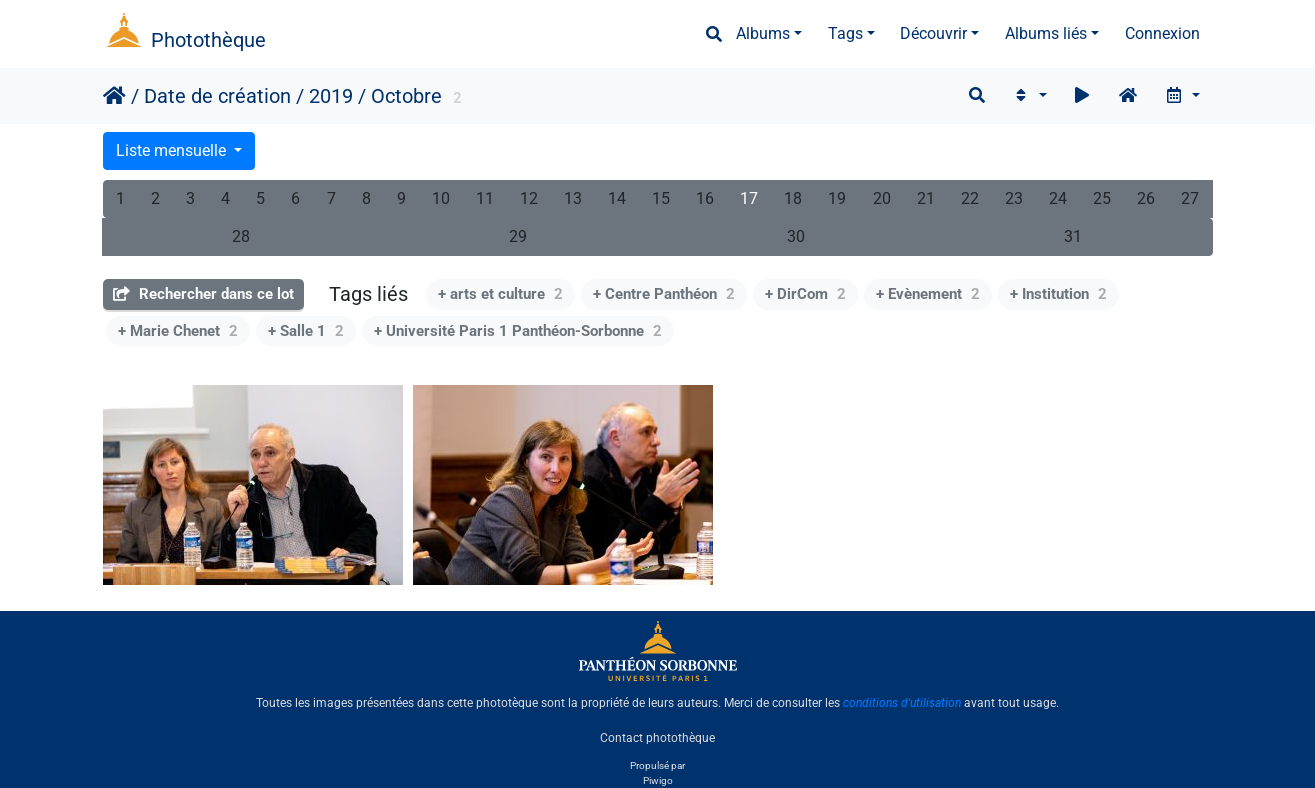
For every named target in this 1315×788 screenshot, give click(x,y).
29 (518, 236)
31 (1073, 236)
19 (837, 198)
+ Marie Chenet (178, 331)
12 (529, 198)
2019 (331, 96)
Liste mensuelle (173, 150)
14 (617, 198)
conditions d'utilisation (902, 703)
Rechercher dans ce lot (203, 294)
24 (1058, 198)
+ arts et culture (500, 294)
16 (705, 198)
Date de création (217, 96)
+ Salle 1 (306, 331)
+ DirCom (805, 294)
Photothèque (208, 40)
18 (793, 198)
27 (1190, 198)
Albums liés (1046, 33)
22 (970, 198)
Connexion (1162, 33)
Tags (845, 33)
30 (796, 236)
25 (1102, 198)
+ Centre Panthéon (664, 294)
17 (749, 198)
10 (441, 198)
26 (1146, 198)
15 (661, 198)
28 (241, 236)
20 (882, 198)
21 (926, 198)
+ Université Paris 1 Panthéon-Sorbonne (518, 331)
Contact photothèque (657, 737)
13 (573, 198)
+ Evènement (928, 294)
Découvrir (933, 33)
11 (485, 198)
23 (1014, 198)
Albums (763, 33)
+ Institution (1058, 294)
